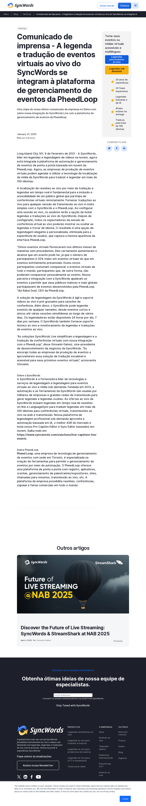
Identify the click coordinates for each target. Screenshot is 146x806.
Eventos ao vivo (104, 773)
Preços (121, 740)
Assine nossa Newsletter (38, 765)
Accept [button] (125, 799)
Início (6, 14)
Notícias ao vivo (104, 739)
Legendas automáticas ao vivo (80, 733)
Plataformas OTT (105, 765)
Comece (124, 5)
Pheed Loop (25, 453)
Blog (16, 14)
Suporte (122, 758)
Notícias (27, 14)
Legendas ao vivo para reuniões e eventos (79, 741)
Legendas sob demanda (117, 70)
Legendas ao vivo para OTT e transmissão (79, 759)
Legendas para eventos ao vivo (116, 59)
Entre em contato (122, 733)
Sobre (121, 746)
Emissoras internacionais (106, 756)
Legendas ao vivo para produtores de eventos (79, 750)
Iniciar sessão (107, 5)
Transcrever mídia (76, 766)
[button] (135, 5)
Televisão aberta (104, 747)
